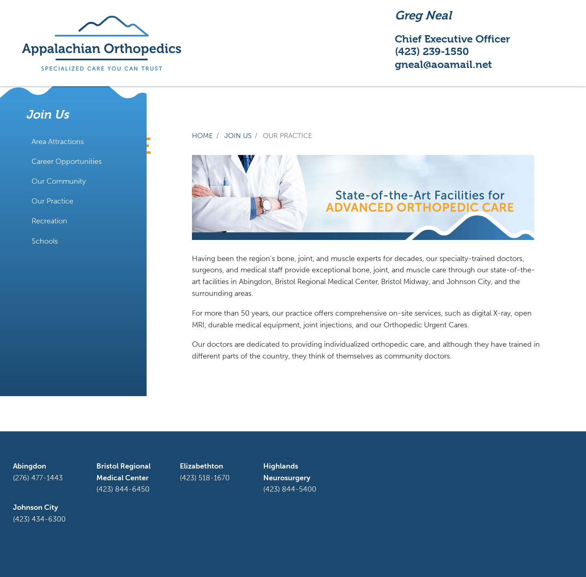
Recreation (49, 220)
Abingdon (29, 466)
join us (237, 136)
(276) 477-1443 (38, 477)
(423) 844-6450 (122, 489)
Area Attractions (58, 141)
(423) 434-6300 (39, 519)
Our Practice (52, 201)
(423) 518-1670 (205, 477)
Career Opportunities (67, 161)
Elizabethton (201, 466)
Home (202, 136)
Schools (45, 241)
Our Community (59, 181)
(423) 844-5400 (289, 489)
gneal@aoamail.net (443, 64)
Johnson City (35, 507)
